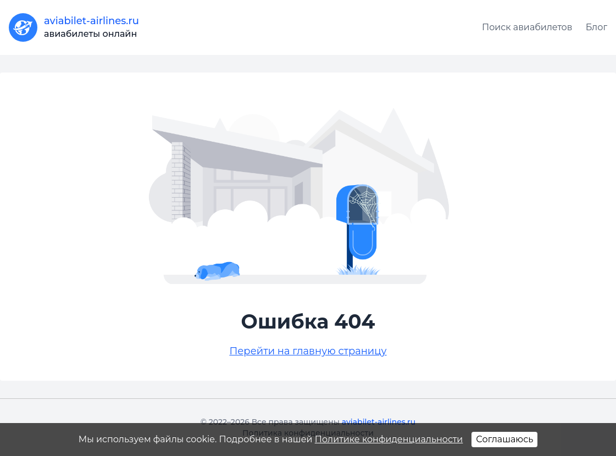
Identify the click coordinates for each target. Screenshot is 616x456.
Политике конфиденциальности (389, 439)
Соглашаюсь (504, 439)
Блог (596, 27)
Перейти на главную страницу (307, 351)
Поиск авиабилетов (527, 27)
